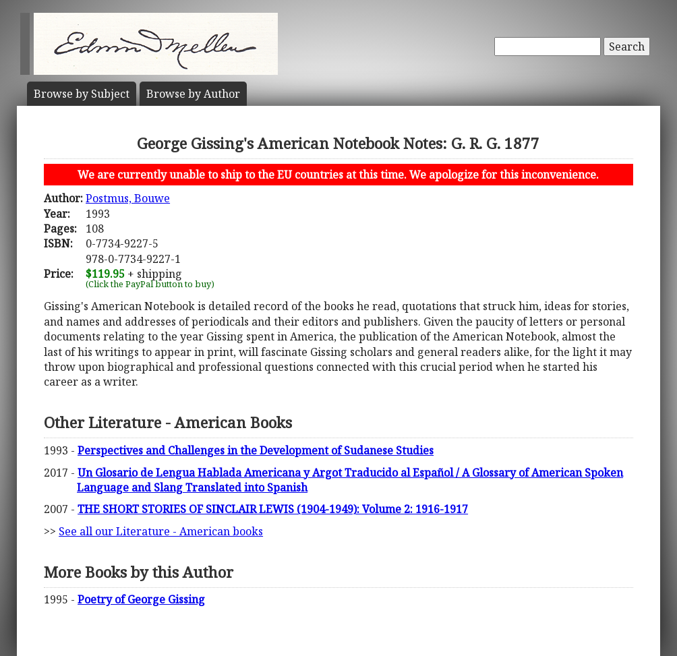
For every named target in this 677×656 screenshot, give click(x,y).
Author (193, 93)
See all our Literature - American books (161, 531)
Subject (81, 93)
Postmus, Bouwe (128, 198)
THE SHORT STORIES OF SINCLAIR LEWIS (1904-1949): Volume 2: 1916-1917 (273, 509)
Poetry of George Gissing (141, 599)
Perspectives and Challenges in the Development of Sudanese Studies (256, 450)
